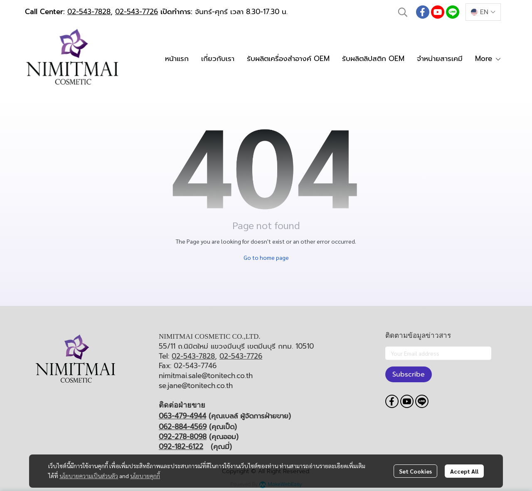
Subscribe (408, 374)
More (488, 58)
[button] (403, 12)
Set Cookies (415, 471)
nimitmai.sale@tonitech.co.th (206, 375)
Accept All (464, 471)
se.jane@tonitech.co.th (196, 385)
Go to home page (266, 257)
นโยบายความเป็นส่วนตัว (88, 475)
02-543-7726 (136, 11)
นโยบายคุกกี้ (145, 475)
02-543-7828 (89, 11)
